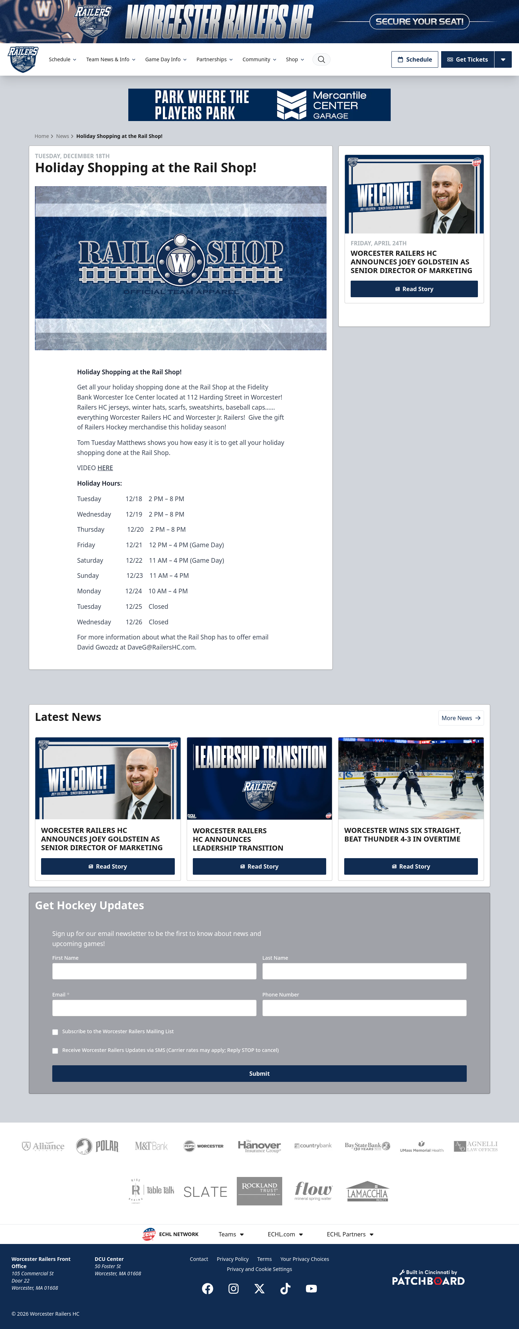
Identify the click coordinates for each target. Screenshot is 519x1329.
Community (260, 59)
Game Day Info (166, 59)
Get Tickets (467, 59)
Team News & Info (111, 59)
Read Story (414, 289)
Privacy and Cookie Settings (259, 1269)
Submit (259, 1074)
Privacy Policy (232, 1259)
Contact (199, 1259)
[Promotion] (259, 21)
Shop (295, 59)
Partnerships (215, 59)
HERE (105, 467)
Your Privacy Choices (304, 1259)
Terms (264, 1259)
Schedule (63, 59)
